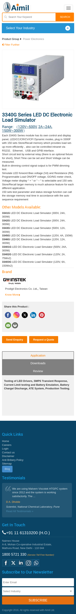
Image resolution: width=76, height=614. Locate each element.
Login (5, 448)
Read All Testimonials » (19, 511)
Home (5, 441)
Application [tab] (38, 355)
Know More (11, 294)
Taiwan (43, 288)
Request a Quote (43, 339)
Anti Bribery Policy (12, 459)
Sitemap (7, 463)
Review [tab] (38, 371)
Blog (7, 468)
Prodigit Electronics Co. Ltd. (21, 288)
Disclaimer (8, 456)
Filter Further (11, 44)
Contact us (8, 452)
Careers (6, 444)
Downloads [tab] (37, 363)
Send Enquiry (14, 339)
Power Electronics (33, 39)
